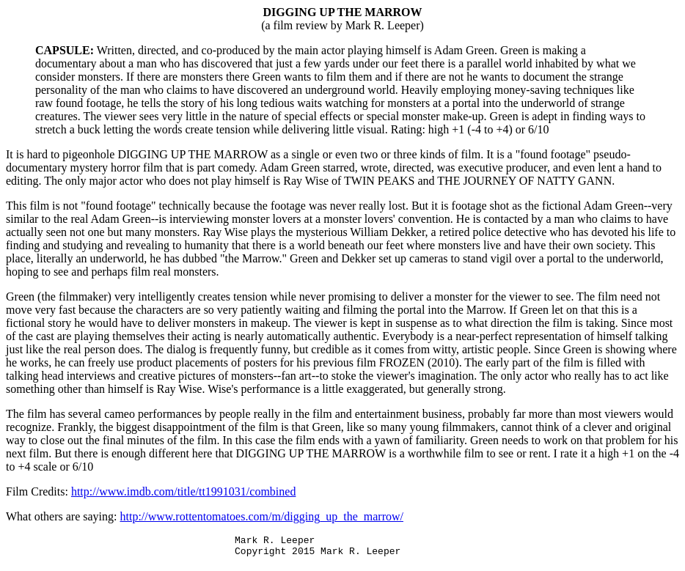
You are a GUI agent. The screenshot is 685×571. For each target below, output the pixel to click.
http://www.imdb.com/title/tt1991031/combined (183, 491)
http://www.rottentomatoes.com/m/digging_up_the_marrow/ (261, 516)
